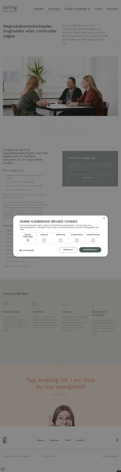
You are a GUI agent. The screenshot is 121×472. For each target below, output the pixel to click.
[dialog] (60, 236)
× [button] (104, 218)
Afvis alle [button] (68, 249)
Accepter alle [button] (90, 249)
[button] (27, 250)
